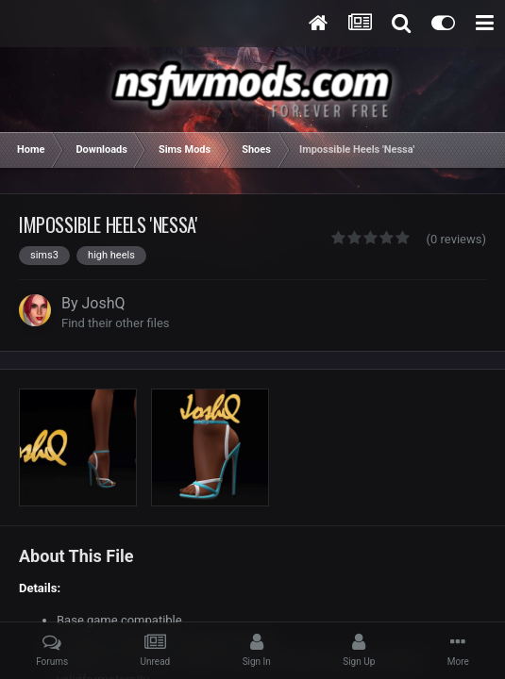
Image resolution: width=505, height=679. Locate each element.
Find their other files (115, 323)
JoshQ (104, 303)
